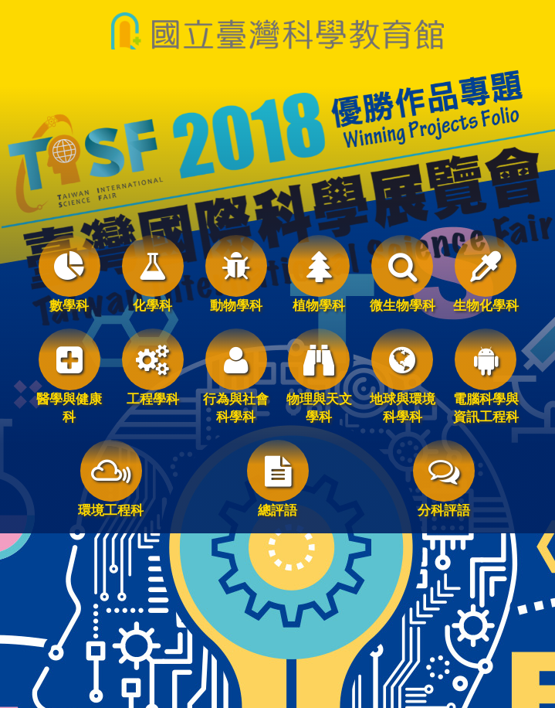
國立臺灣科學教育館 (277, 30)
